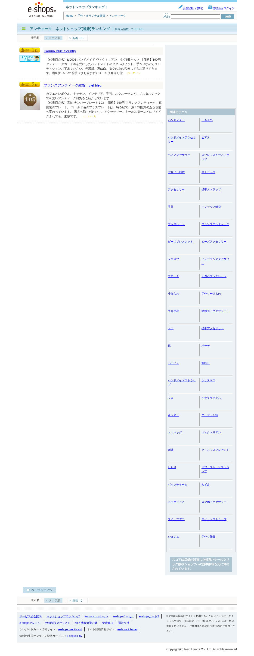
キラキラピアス (211, 397)
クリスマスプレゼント (215, 449)
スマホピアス (176, 502)
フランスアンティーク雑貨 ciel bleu (73, 85)
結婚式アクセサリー (213, 311)
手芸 (170, 206)
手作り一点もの (211, 293)
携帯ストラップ (211, 189)
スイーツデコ (176, 519)
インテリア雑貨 (211, 206)
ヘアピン (173, 363)
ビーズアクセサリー (213, 241)
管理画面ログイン (221, 8)
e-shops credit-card (70, 629)
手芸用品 (173, 311)
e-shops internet (127, 629)
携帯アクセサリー (212, 328)
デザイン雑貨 (176, 172)
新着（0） (78, 38)
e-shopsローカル (123, 616)
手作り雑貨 (208, 536)
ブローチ (173, 276)
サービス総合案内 (30, 616)
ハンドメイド (176, 120)
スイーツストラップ (213, 519)
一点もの (207, 120)
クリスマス (208, 380)
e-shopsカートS (149, 616)
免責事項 (107, 623)
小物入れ (173, 293)
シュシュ (173, 536)
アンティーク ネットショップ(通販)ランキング (70, 29)
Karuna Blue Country (60, 51)
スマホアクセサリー (213, 502)
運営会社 (123, 623)
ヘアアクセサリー (179, 154)
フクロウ (173, 259)
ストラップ (208, 172)
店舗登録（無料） (191, 8)
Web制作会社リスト (57, 623)
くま (170, 397)
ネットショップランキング (63, 616)
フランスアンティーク (215, 224)
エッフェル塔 (209, 415)
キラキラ (173, 415)
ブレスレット (176, 224)
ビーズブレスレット (180, 241)
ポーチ (205, 345)
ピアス (205, 137)
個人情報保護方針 (86, 623)
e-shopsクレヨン (29, 623)
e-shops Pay (74, 635)
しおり (172, 467)
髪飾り (205, 363)
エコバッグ (175, 432)
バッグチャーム (177, 484)
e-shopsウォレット (96, 616)
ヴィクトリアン (211, 432)
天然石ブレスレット (213, 276)
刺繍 (170, 449)
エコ (170, 328)
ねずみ (205, 484)
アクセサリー (176, 189)
